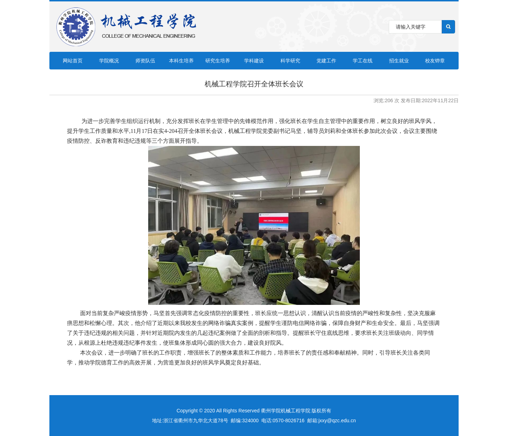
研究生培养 (217, 60)
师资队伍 (145, 60)
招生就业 (399, 60)
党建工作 (326, 60)
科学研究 (290, 60)
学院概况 (109, 60)
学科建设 (254, 60)
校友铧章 (435, 60)
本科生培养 (181, 60)
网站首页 (73, 60)
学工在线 (363, 60)
